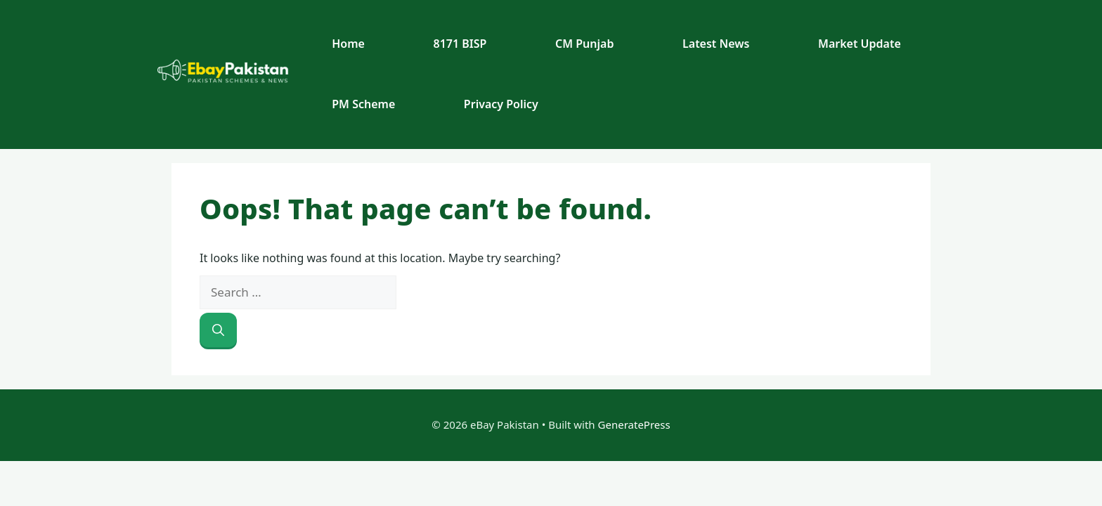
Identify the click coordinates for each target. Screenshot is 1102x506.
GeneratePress (634, 424)
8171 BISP (460, 43)
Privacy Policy (501, 104)
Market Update (859, 43)
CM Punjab (584, 43)
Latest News (715, 43)
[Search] (218, 330)
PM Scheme (363, 104)
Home (348, 43)
